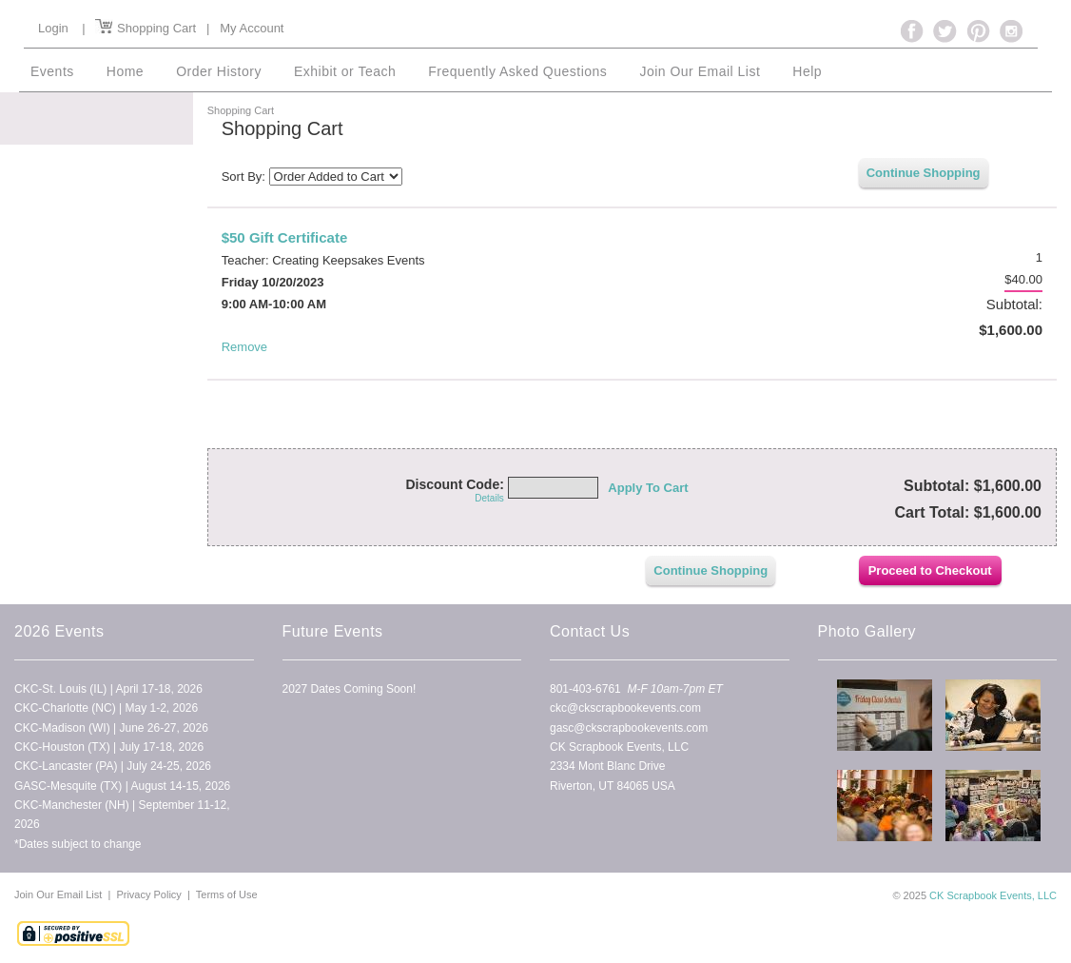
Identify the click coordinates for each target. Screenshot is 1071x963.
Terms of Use (227, 894)
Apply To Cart (648, 488)
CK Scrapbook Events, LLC (993, 895)
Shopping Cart (145, 28)
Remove (244, 347)
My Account (251, 28)
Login (53, 28)
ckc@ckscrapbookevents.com (625, 708)
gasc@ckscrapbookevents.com (629, 727)
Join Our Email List (59, 894)
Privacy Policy (148, 894)
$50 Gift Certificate (285, 237)
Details (489, 498)
